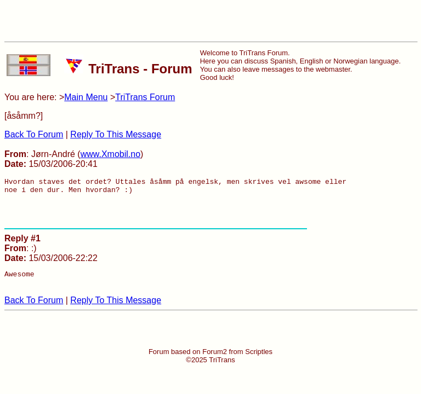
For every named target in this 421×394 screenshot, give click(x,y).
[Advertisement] (210, 20)
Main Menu (85, 97)
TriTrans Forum (145, 97)
